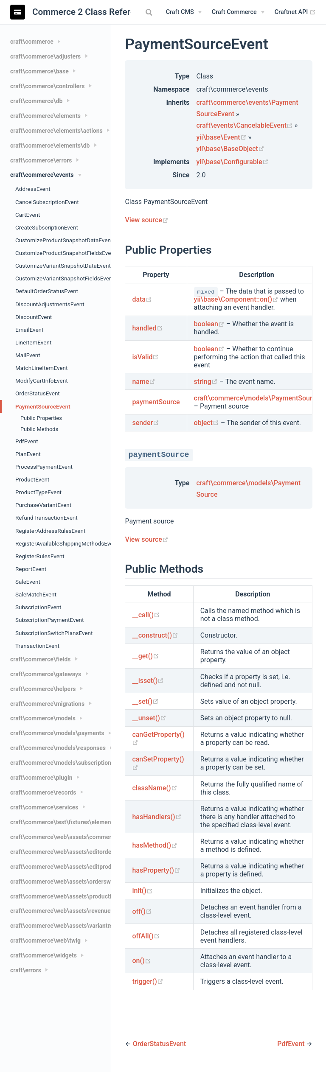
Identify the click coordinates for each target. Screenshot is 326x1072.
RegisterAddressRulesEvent (50, 530)
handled (147, 328)
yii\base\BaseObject (230, 149)
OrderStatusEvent (37, 393)
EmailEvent (29, 329)
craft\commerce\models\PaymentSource (257, 398)
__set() (145, 701)
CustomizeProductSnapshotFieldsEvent (63, 252)
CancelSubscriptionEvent (47, 202)
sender (145, 423)
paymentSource (156, 402)
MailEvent (27, 355)
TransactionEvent (37, 645)
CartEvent (27, 214)
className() (154, 788)
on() (141, 961)
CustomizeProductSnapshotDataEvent (63, 240)
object (207, 423)
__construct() (155, 635)
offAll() (146, 936)
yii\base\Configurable (232, 162)
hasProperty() (156, 870)
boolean (210, 324)
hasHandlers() (156, 817)
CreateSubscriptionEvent (46, 227)
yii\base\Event (222, 137)
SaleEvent (27, 581)
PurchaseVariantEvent (43, 504)
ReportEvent (30, 568)
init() (142, 891)
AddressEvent (33, 188)
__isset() (148, 681)
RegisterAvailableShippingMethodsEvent (63, 543)
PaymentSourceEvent (42, 406)
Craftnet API (295, 12)
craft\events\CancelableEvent (245, 125)
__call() (146, 615)
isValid (145, 357)
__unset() (149, 718)
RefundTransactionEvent (46, 517)
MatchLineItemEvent (41, 367)
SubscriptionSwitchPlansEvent (54, 633)
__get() (145, 656)
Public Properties (41, 418)
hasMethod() (154, 845)
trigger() (147, 981)
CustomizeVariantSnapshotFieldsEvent (63, 278)
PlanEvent (28, 454)
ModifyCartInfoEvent (41, 380)
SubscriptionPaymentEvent (49, 619)
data (142, 299)
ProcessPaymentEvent (44, 466)
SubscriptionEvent (38, 607)
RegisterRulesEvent (40, 556)
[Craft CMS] (184, 12)
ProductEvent (32, 479)
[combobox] (150, 12)
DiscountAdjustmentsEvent (49, 304)
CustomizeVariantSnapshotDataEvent (63, 265)
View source (146, 220)
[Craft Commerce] (238, 12)
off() (142, 911)
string (206, 382)
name (143, 382)
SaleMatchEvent (35, 594)
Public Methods (39, 429)
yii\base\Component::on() (237, 299)
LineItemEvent (33, 342)
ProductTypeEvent (38, 492)
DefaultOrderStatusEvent (46, 291)
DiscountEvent (33, 316)
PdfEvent (26, 441)
